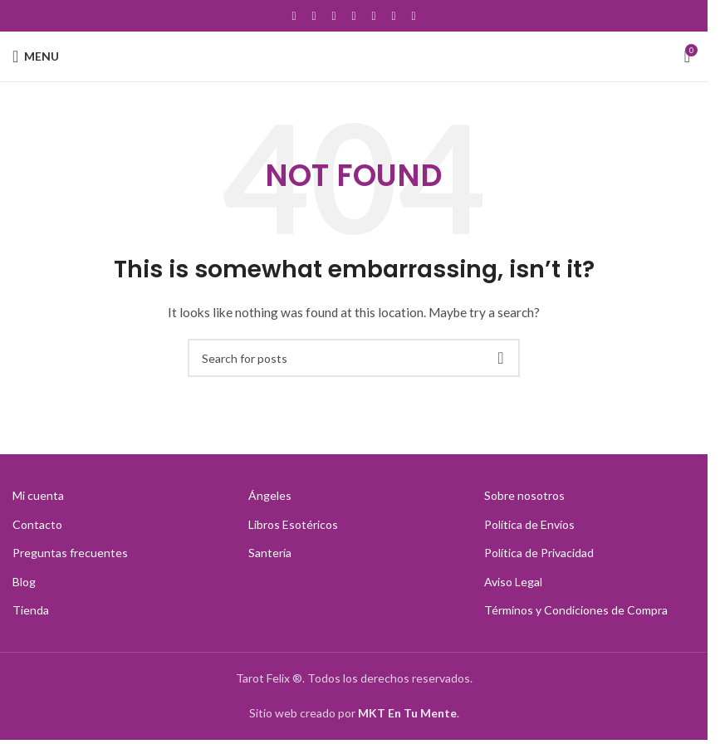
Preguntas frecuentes (70, 553)
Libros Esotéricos (293, 524)
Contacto (37, 524)
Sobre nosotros (524, 495)
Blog (24, 582)
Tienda (30, 610)
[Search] (354, 358)
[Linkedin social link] (394, 16)
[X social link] (314, 16)
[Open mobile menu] (35, 56)
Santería (269, 553)
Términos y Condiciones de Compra (576, 610)
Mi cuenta (38, 495)
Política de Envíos (529, 524)
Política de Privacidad (539, 553)
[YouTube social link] (354, 16)
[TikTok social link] (414, 16)
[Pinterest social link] (374, 16)
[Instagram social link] (334, 16)
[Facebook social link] (294, 16)
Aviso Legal (513, 582)
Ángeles (269, 495)
